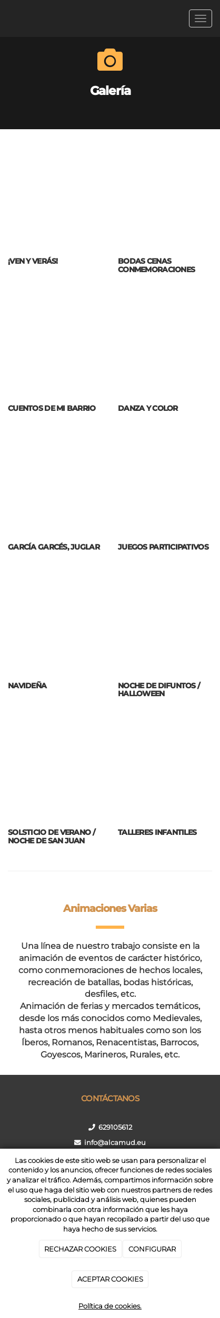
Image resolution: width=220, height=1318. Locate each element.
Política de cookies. (110, 1306)
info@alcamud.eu (115, 1143)
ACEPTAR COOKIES (110, 1279)
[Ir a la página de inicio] (5, 18)
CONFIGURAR (152, 1249)
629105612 (115, 1127)
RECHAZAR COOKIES (80, 1249)
